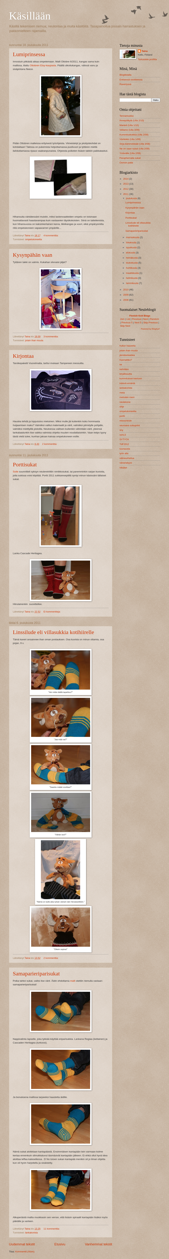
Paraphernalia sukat (130, 158)
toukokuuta (132, 262)
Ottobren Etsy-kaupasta (43, 65)
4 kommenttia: (51, 235)
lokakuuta (131, 242)
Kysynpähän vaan (32, 255)
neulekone (125, 402)
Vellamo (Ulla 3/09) (130, 129)
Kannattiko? (126, 360)
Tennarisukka (127, 115)
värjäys (123, 467)
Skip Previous (150, 322)
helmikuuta (132, 278)
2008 (126, 300)
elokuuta (131, 252)
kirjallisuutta (126, 373)
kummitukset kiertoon (131, 378)
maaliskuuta (132, 273)
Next (145, 319)
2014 (126, 178)
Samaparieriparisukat (36, 973)
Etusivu (59, 1244)
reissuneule (126, 420)
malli (72, 980)
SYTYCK (124, 439)
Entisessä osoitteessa (131, 79)
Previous (136, 319)
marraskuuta (133, 237)
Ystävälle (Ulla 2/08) (130, 153)
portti (122, 416)
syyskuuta (131, 247)
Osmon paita (126, 162)
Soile (15, 471)
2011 (126, 194)
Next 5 (138, 322)
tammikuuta (132, 283)
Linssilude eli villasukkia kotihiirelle (53, 632)
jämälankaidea (127, 355)
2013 (126, 183)
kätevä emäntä (127, 383)
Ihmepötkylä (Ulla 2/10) (132, 120)
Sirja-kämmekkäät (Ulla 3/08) (135, 143)
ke (121, 364)
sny (121, 430)
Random (154, 319)
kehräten (124, 369)
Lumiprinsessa (29, 54)
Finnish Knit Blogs (139, 315)
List (128, 319)
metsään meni (127, 397)
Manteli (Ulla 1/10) (129, 125)
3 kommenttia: (51, 336)
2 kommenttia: (50, 444)
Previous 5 (127, 322)
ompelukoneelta (33, 239)
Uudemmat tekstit (22, 1244)
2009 (126, 294)
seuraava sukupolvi (130, 425)
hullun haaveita (128, 345)
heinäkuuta (132, 257)
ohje (122, 406)
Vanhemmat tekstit (98, 1244)
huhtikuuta (132, 267)
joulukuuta (131, 198)
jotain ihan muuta (34, 340)
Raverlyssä (125, 84)
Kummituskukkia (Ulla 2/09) (134, 134)
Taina (145, 51)
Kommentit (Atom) (24, 1251)
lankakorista (31, 1232)
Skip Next (125, 325)
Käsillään (30, 16)
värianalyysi (126, 462)
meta (122, 392)
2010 (126, 289)
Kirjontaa (23, 356)
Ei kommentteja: (52, 611)
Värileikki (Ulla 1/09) (130, 139)
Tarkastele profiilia (147, 59)
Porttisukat (25, 464)
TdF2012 (124, 444)
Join (122, 319)
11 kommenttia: (51, 1228)
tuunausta (125, 448)
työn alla (124, 453)
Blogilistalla (125, 74)
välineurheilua (127, 458)
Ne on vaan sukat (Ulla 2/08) (135, 148)
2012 (126, 189)
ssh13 (123, 434)
